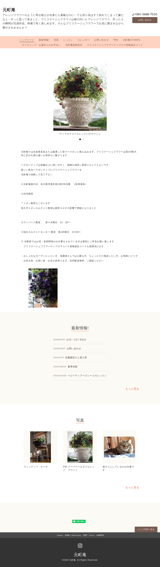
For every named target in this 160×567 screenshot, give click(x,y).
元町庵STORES (131, 40)
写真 (56, 40)
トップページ (27, 40)
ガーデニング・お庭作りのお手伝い (41, 45)
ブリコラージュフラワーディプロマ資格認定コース (115, 45)
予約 (115, 40)
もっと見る (132, 388)
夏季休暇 (72, 366)
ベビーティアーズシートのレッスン (87, 375)
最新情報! (44, 40)
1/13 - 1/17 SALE (76, 339)
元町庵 (9, 9)
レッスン (68, 40)
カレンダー (83, 40)
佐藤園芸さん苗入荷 (76, 357)
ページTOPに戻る (145, 529)
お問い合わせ (145, 20)
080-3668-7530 (146, 14)
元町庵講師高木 (73, 45)
